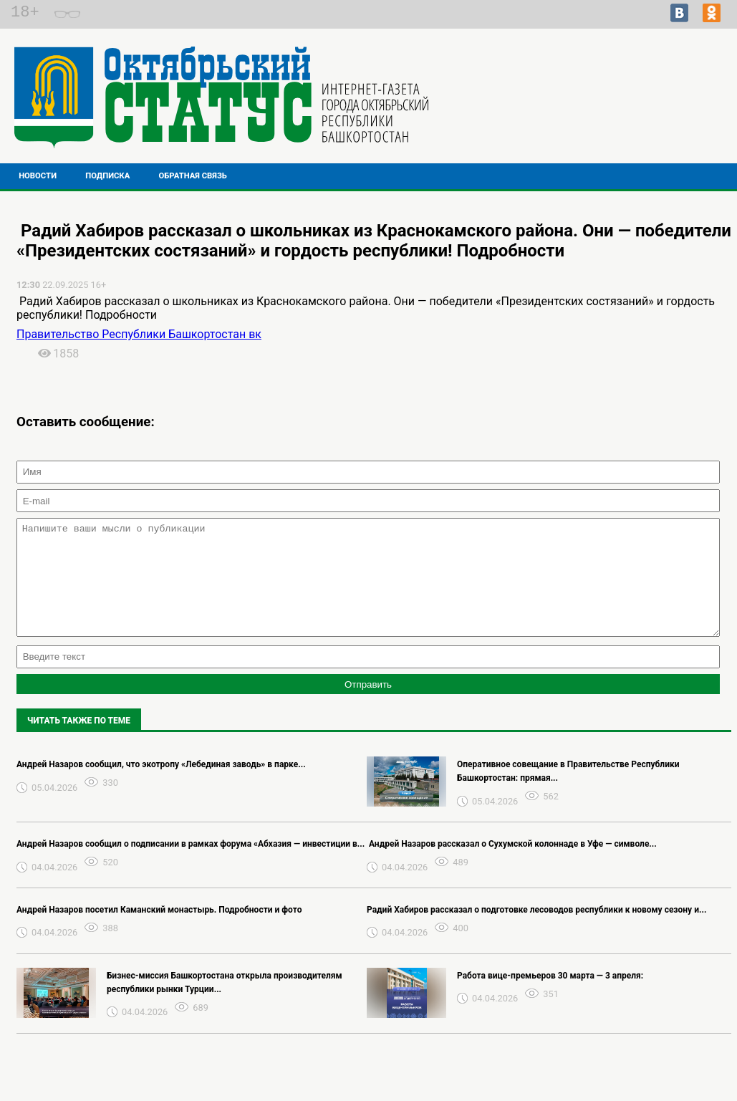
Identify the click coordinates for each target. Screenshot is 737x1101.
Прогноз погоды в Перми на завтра (626, 110)
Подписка (107, 176)
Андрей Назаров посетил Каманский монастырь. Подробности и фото (159, 931)
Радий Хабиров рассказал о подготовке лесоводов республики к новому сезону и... (536, 931)
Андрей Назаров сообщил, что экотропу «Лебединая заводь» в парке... (161, 786)
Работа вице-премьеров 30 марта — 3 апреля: (550, 997)
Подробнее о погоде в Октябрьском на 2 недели (626, 97)
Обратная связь (193, 176)
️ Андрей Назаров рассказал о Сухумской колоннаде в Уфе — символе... (512, 865)
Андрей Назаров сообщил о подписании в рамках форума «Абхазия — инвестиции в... (190, 865)
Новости (38, 176)
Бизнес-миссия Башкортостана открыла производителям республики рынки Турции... (224, 1004)
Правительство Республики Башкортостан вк (138, 334)
